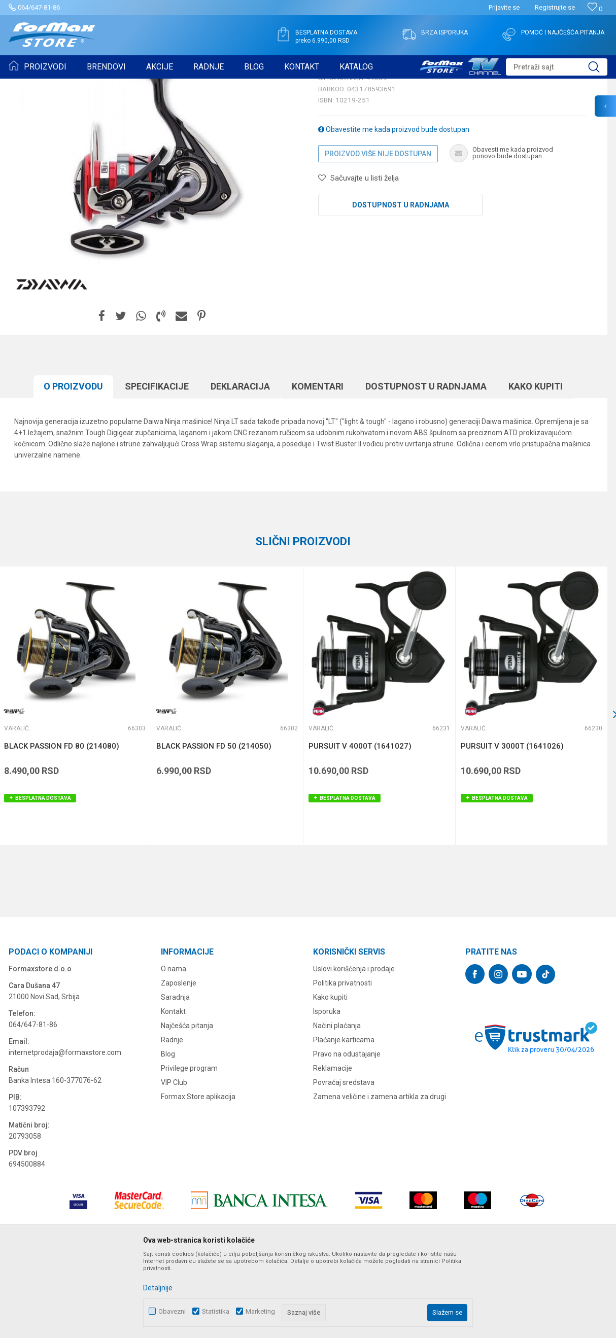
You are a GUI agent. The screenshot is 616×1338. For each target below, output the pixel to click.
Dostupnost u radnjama (400, 283)
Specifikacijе (157, 465)
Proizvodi (68, 85)
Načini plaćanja (337, 1104)
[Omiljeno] (595, 9)
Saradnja (175, 1076)
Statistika (215, 1311)
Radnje (172, 1118)
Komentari (318, 465)
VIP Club (174, 1161)
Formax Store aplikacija (198, 1175)
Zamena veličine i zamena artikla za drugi (379, 1175)
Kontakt (173, 1090)
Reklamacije (332, 1147)
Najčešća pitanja (187, 1104)
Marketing (260, 1311)
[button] (556, 67)
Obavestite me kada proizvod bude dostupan (393, 208)
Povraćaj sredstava (343, 1161)
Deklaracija (240, 465)
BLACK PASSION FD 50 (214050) (213, 824)
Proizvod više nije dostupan (378, 232)
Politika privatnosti (342, 1062)
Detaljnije (158, 1288)
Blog (168, 1133)
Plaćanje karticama (343, 1118)
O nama (173, 1047)
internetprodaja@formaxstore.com (65, 1131)
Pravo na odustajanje (347, 1133)
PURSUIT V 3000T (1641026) (512, 824)
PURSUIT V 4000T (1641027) (360, 824)
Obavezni (172, 1311)
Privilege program (189, 1147)
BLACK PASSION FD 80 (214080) (61, 824)
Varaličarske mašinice (154, 85)
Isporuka (326, 1090)
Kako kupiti (535, 465)
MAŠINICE (102, 85)
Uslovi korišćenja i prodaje (354, 1047)
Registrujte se (555, 7)
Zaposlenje (178, 1062)
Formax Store (28, 85)
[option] (227, 784)
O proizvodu (73, 465)
